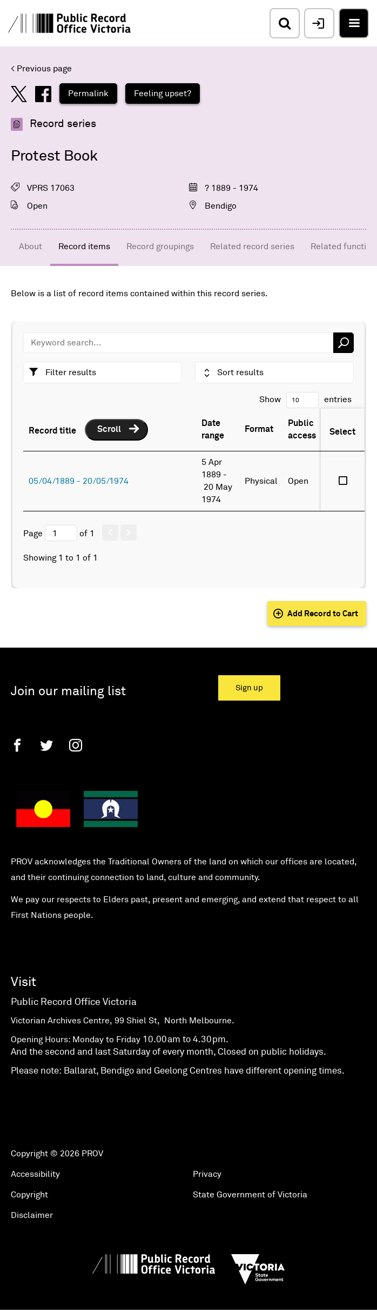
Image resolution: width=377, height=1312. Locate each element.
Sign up (249, 688)
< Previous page (41, 68)
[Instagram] (75, 745)
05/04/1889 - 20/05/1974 (79, 481)
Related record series (252, 246)
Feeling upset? (162, 93)
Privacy (207, 1174)
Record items (84, 246)
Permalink (88, 93)
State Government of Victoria (250, 1194)
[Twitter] (46, 745)
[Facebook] (17, 745)
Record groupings (160, 246)
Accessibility (35, 1174)
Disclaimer (32, 1215)
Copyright (29, 1194)
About (30, 246)
